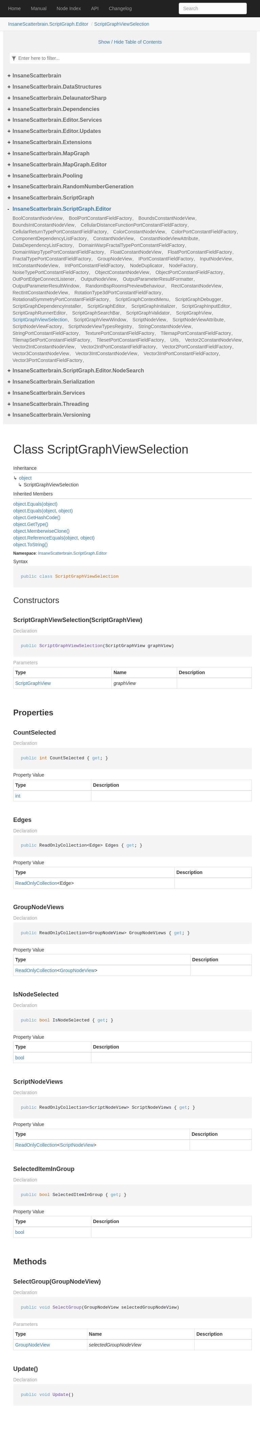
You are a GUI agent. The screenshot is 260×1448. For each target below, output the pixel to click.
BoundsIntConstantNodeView (43, 225)
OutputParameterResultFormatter (158, 279)
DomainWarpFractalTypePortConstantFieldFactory (132, 245)
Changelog (120, 8)
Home (14, 8)
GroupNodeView (115, 258)
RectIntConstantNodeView (40, 292)
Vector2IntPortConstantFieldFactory (118, 346)
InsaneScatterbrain (37, 75)
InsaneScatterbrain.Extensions (52, 142)
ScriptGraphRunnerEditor (39, 313)
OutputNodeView (99, 279)
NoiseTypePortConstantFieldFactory (51, 272)
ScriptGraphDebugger (198, 299)
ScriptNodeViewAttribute (198, 319)
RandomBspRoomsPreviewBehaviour (125, 286)
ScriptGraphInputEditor (206, 306)
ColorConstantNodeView (139, 231)
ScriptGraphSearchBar (96, 313)
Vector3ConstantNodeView (41, 353)
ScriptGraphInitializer (153, 306)
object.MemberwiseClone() (41, 531)
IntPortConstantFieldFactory (94, 265)
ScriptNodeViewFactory (37, 326)
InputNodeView (216, 258)
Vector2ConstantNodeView (213, 340)
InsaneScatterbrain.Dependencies (56, 109)
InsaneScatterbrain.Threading (51, 404)
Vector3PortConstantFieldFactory (47, 360)
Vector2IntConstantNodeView (43, 346)
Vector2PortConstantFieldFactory (197, 346)
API (95, 8)
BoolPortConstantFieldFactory (100, 218)
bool (19, 1057)
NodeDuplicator (146, 265)
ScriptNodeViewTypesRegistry (100, 326)
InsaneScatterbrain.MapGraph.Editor (60, 164)
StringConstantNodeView (164, 326)
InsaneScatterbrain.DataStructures (57, 87)
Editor (101, 553)
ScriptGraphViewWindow (100, 319)
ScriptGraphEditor (106, 306)
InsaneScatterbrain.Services (49, 393)
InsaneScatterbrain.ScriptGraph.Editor (48, 24)
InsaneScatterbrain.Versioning (51, 415)
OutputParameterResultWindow (46, 286)
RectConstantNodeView (196, 286)
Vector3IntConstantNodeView (106, 353)
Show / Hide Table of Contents (130, 42)
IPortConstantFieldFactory (166, 258)
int (17, 796)
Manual (38, 8)
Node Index (69, 8)
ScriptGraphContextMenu (142, 299)
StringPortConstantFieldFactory (46, 333)
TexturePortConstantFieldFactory (119, 333)
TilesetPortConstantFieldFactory (130, 340)
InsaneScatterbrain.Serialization (54, 382)
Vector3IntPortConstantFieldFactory (181, 353)
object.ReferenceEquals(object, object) (53, 538)
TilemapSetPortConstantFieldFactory (51, 340)
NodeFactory (182, 265)
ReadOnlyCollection (36, 883)
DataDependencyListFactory (42, 245)
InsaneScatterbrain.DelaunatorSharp (59, 98)
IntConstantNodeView (35, 265)
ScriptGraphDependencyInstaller (47, 306)
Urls (174, 340)
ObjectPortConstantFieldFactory (189, 272)
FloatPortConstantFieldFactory (200, 252)
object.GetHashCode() (36, 517)
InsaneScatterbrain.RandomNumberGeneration (73, 186)
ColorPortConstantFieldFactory (203, 231)
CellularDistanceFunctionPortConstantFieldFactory (134, 225)
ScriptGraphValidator (148, 313)
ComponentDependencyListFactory (50, 238)
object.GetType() (30, 524)
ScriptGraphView (194, 313)
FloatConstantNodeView (135, 252)
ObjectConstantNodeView (122, 272)
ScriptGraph (84, 553)
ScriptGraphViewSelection (121, 24)
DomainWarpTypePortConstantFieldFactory (58, 252)
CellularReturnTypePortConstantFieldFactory (60, 231)
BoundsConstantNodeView (166, 218)
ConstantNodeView (113, 238)
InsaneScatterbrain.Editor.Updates (57, 131)
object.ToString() (30, 544)
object (25, 478)
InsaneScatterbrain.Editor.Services (57, 120)
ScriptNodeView (149, 319)
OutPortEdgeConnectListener (43, 279)
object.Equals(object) (35, 504)
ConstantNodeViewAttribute (169, 238)
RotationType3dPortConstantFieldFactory (117, 292)
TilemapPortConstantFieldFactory (195, 333)
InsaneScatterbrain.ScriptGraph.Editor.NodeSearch (78, 370)
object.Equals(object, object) (43, 510)
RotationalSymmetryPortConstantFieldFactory (61, 299)
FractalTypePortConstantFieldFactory (52, 258)
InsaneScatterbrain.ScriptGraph (53, 198)
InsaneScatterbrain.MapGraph (51, 153)
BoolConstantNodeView (38, 218)
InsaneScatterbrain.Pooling (48, 176)
